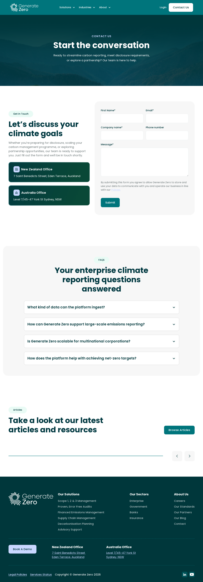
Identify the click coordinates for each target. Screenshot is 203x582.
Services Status (41, 574)
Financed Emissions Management (81, 512)
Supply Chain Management (77, 518)
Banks (134, 512)
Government (138, 506)
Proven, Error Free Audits (75, 506)
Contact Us (181, 7)
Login (163, 7)
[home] (24, 7)
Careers (179, 501)
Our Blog (180, 518)
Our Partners (183, 512)
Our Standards (184, 506)
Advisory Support (70, 529)
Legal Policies (18, 574)
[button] (67, 7)
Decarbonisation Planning (76, 524)
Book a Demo (22, 549)
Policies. (116, 190)
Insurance (136, 518)
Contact (180, 524)
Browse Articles (179, 430)
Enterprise (137, 501)
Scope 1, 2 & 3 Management (77, 501)
